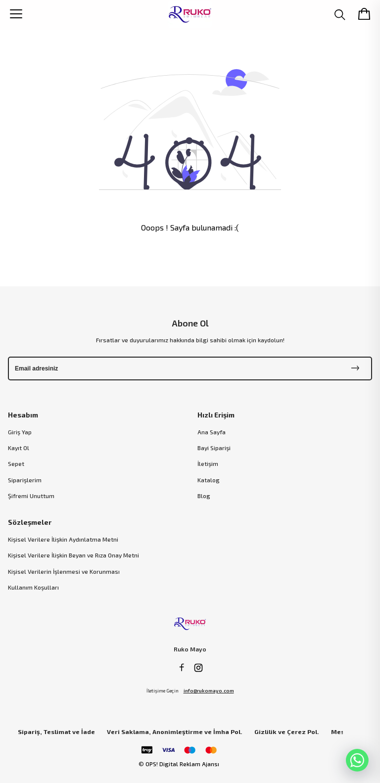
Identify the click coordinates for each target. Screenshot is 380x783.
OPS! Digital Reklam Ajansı (182, 763)
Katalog (208, 479)
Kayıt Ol (18, 447)
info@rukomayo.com (209, 690)
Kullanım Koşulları (33, 587)
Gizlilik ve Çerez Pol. (286, 732)
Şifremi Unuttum (31, 495)
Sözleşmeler (29, 522)
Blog (203, 495)
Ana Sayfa (211, 431)
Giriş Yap (20, 431)
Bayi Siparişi (214, 447)
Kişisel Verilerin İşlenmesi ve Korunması (64, 571)
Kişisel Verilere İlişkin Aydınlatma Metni (63, 539)
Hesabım (23, 415)
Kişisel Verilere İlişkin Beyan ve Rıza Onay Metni (73, 555)
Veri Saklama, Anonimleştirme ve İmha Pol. (174, 732)
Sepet (16, 463)
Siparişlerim (25, 479)
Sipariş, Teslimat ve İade (56, 732)
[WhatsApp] (357, 760)
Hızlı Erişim (216, 415)
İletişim (207, 463)
